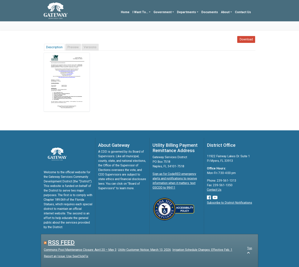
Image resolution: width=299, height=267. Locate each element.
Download (246, 39)
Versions (90, 47)
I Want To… (140, 12)
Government (163, 12)
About (225, 12)
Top (249, 250)
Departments (186, 12)
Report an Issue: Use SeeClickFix (66, 256)
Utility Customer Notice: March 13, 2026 (144, 250)
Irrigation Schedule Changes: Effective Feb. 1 (202, 250)
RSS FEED (61, 242)
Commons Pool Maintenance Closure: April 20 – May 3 (80, 250)
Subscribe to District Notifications (229, 202)
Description (54, 47)
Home (125, 12)
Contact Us (243, 12)
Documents (209, 12)
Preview (73, 47)
